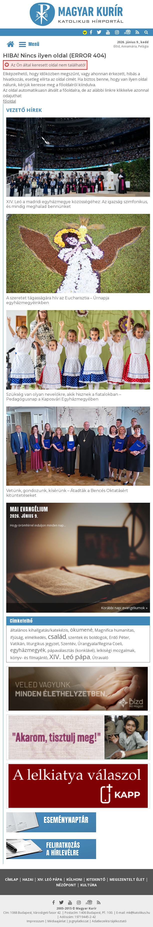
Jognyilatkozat (79, 921)
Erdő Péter (119, 637)
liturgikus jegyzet (42, 643)
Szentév (68, 643)
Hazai (27, 879)
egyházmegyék (27, 650)
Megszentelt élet (127, 879)
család (57, 636)
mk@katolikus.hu (138, 913)
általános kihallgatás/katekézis (39, 630)
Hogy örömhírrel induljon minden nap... (38, 516)
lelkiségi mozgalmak (116, 650)
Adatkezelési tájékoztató (109, 921)
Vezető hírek (24, 110)
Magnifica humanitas (114, 630)
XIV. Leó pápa (69, 656)
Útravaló (100, 657)
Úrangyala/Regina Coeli (100, 643)
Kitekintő (95, 879)
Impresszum (35, 921)
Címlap (11, 879)
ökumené (81, 629)
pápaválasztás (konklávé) (71, 650)
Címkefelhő (21, 621)
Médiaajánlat (56, 921)
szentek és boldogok (87, 637)
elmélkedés (35, 637)
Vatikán (17, 643)
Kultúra (88, 885)
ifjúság (16, 637)
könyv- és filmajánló (28, 657)
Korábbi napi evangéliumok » (124, 607)
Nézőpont (66, 885)
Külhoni (74, 879)
